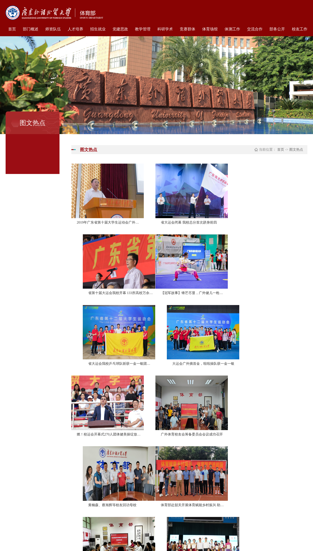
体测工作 (232, 29)
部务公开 (277, 29)
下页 (215, 449)
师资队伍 (53, 29)
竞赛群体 (187, 29)
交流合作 (255, 29)
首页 (12, 29)
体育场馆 (210, 29)
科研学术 (165, 29)
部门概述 (30, 29)
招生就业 (98, 29)
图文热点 (296, 149)
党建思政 (120, 29)
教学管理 (142, 29)
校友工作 (299, 29)
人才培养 (75, 29)
